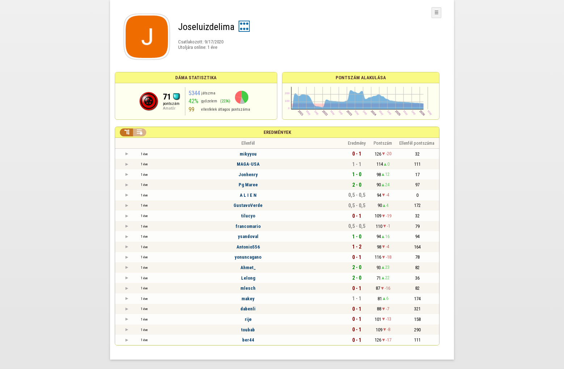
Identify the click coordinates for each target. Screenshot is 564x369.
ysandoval (248, 236)
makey (247, 298)
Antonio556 (248, 247)
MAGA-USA (248, 164)
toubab (248, 329)
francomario (248, 226)
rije (248, 319)
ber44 (248, 340)
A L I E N (248, 195)
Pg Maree (248, 184)
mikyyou (248, 154)
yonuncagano (248, 257)
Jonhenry (248, 174)
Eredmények (277, 132)
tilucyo (248, 216)
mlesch (248, 288)
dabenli (248, 308)
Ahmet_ (248, 267)
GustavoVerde (247, 205)
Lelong (248, 278)
